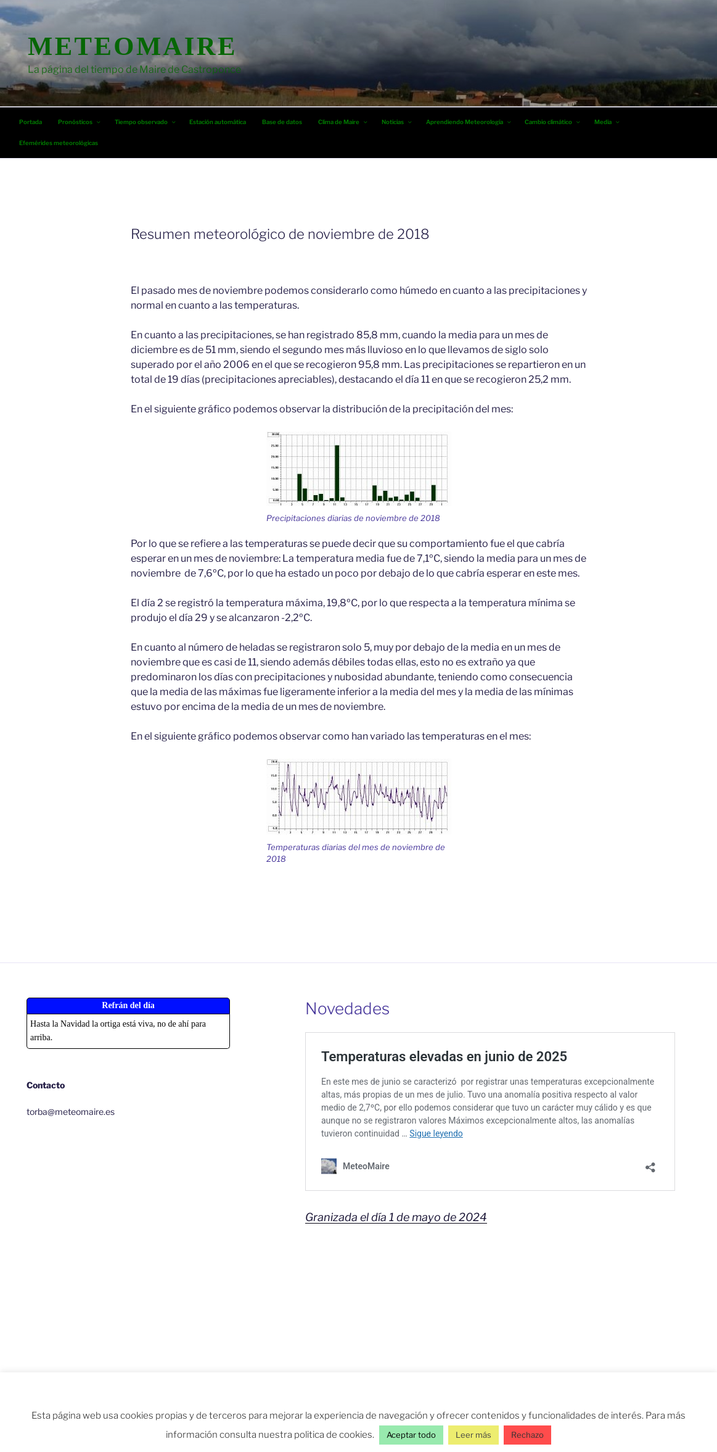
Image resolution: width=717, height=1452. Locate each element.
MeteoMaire (132, 45)
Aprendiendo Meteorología (469, 122)
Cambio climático (553, 122)
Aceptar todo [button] (411, 1435)
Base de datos (282, 122)
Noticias (397, 122)
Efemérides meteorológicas (58, 143)
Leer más (473, 1435)
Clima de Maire (343, 122)
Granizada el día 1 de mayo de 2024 (396, 1217)
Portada (30, 122)
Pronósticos (80, 122)
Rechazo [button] (527, 1435)
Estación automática (217, 122)
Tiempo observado (146, 122)
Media (607, 122)
